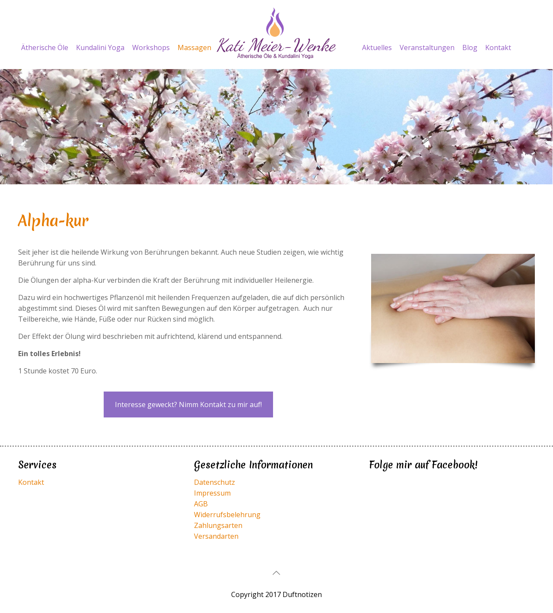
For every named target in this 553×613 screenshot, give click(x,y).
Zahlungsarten (218, 525)
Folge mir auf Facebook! (423, 464)
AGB (201, 504)
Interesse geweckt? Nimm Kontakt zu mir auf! (188, 404)
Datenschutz (214, 482)
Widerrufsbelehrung (227, 514)
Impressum (212, 493)
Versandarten (216, 536)
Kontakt (31, 482)
